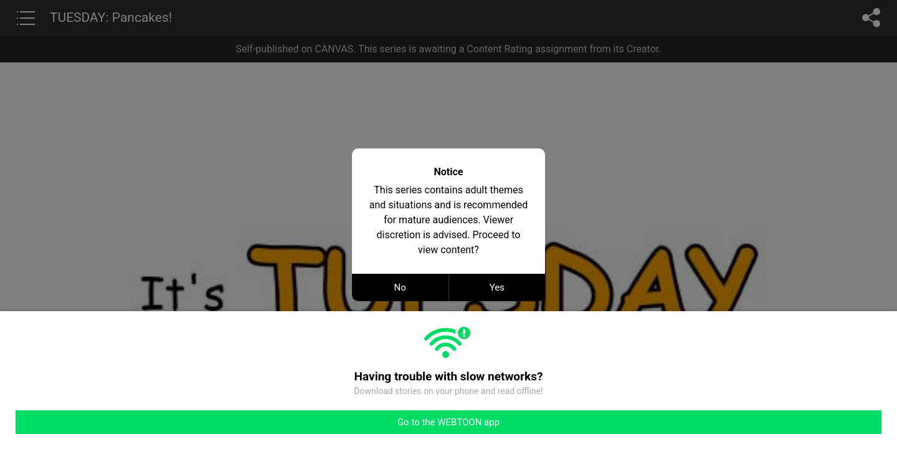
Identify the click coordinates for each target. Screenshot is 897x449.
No (400, 287)
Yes (497, 287)
